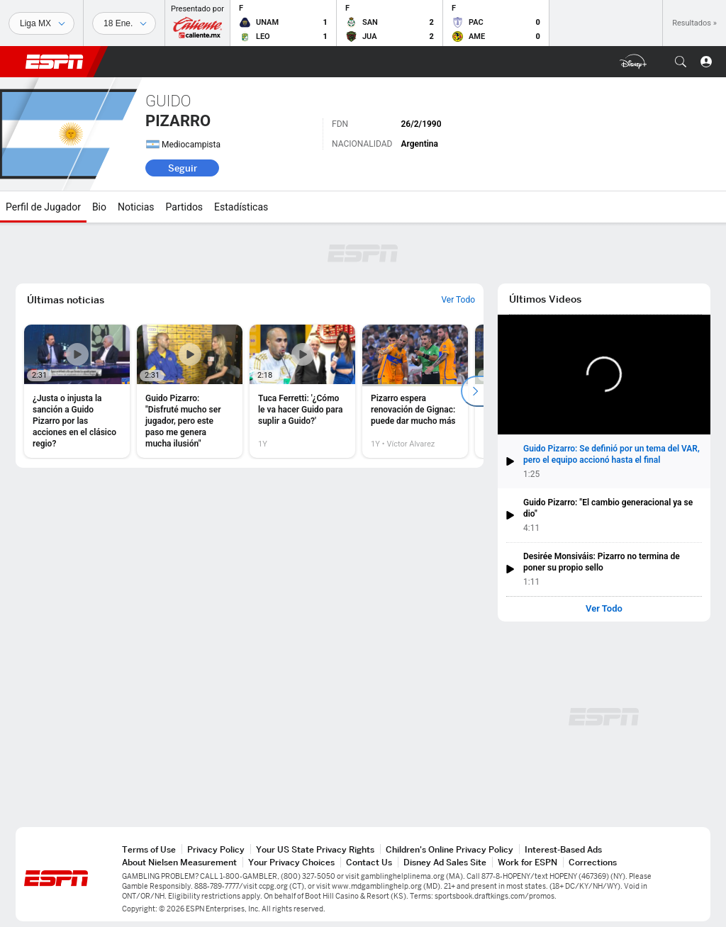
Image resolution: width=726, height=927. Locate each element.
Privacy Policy (216, 849)
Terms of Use (149, 849)
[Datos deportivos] (124, 23)
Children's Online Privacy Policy (449, 849)
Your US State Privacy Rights (315, 849)
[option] (77, 391)
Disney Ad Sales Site (444, 862)
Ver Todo (604, 609)
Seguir (182, 168)
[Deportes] (41, 23)
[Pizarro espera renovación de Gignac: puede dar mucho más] (415, 391)
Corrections (593, 862)
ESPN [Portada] (55, 61)
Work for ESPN (527, 862)
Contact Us (369, 862)
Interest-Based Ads (563, 849)
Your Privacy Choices (291, 862)
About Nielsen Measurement (179, 862)
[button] (680, 61)
